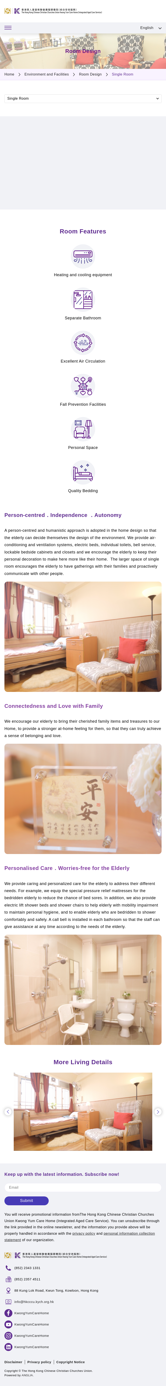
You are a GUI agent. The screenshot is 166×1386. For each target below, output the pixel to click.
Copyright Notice (70, 1362)
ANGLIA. (28, 1375)
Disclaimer (13, 1362)
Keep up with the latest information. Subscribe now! (61, 1174)
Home (9, 74)
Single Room (122, 74)
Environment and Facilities (47, 74)
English (146, 28)
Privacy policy (39, 1362)
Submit (26, 1200)
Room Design (90, 74)
